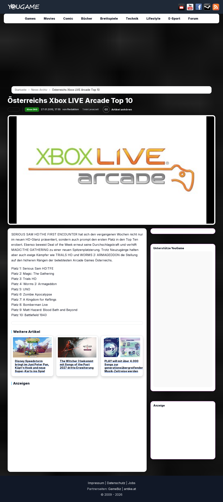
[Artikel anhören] (106, 109)
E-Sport (174, 18)
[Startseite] (23, 7)
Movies (49, 18)
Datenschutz (116, 483)
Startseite (21, 89)
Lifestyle (153, 18)
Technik (132, 18)
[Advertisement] (111, 56)
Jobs (131, 483)
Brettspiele (109, 18)
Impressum (96, 483)
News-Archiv (39, 89)
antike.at (130, 489)
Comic (68, 18)
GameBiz (114, 489)
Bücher (86, 18)
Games (30, 18)
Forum (193, 18)
